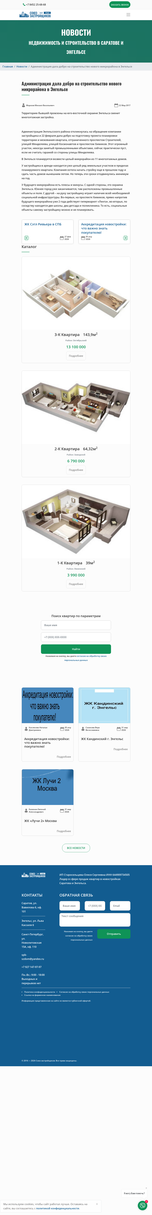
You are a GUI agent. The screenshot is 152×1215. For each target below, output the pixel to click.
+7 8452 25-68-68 (36, 4)
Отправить (114, 934)
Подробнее (76, 356)
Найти (76, 649)
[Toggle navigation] (128, 15)
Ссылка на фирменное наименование (42, 995)
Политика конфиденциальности (39, 992)
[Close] (97, 1204)
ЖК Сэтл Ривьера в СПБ (42, 224)
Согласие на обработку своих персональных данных (84, 992)
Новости (21, 66)
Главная (8, 66)
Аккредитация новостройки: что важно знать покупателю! (104, 228)
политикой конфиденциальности (57, 1208)
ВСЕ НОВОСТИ (76, 848)
